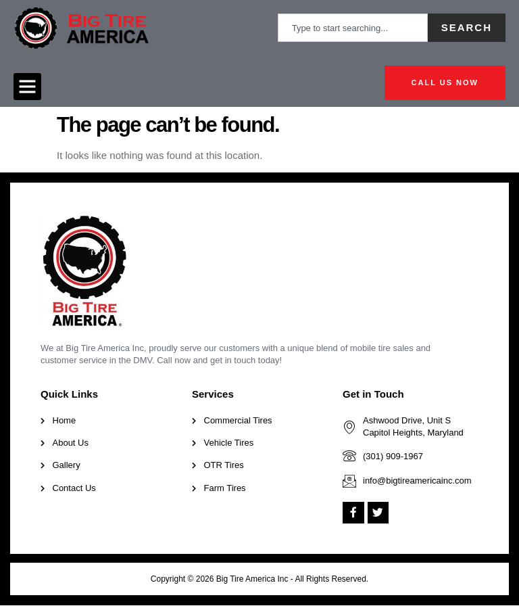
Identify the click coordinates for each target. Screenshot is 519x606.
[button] (27, 87)
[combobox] (353, 28)
